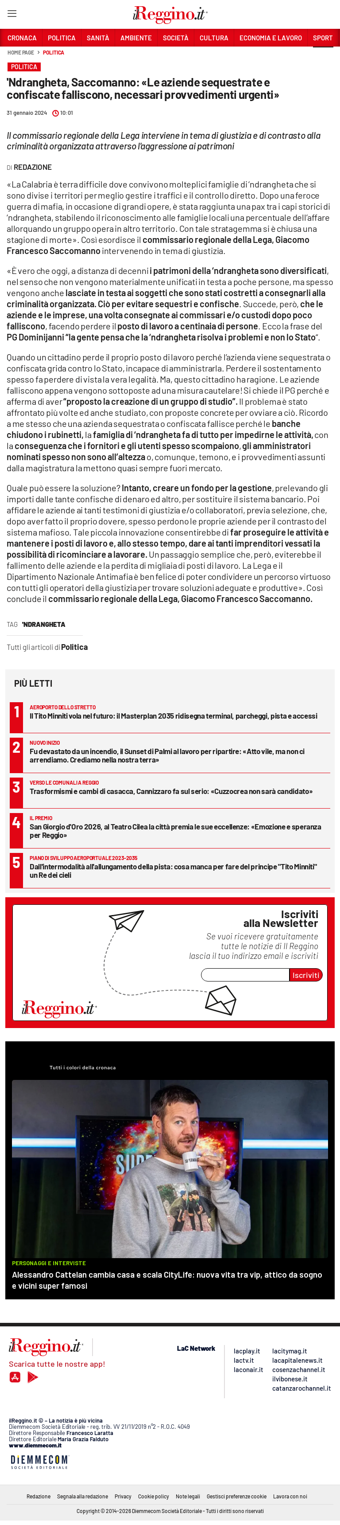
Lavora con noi (290, 1496)
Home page (21, 52)
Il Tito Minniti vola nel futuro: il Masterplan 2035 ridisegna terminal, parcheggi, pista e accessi (173, 715)
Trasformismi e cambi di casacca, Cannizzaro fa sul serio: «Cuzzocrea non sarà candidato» (171, 790)
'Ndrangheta (44, 624)
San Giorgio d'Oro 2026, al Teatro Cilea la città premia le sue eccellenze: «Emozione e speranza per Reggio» (175, 830)
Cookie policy (153, 1496)
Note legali (188, 1496)
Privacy (123, 1496)
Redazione (38, 1496)
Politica (53, 52)
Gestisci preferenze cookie (237, 1496)
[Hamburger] (12, 15)
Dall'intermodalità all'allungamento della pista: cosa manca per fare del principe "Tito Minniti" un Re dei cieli (173, 870)
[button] (323, 57)
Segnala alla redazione (82, 1496)
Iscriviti (306, 975)
